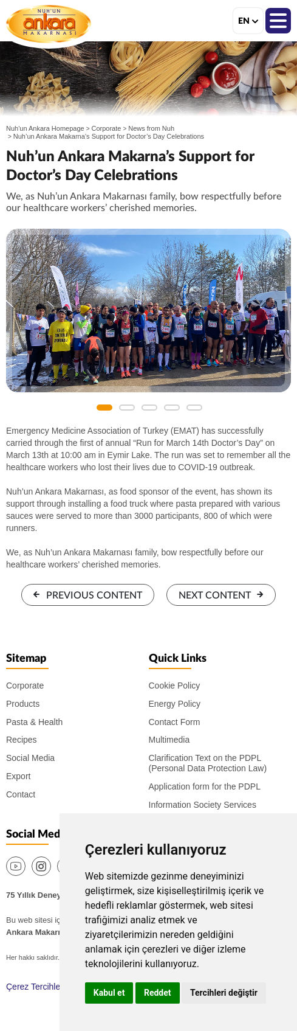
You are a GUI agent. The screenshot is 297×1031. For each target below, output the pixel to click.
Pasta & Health (34, 722)
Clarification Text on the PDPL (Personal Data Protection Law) (208, 763)
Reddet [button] (157, 993)
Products (22, 704)
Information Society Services (202, 805)
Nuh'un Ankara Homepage (45, 128)
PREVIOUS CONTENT (94, 595)
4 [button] (172, 407)
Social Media (30, 758)
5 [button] (194, 407)
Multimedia (169, 740)
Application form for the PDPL (205, 786)
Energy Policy (175, 704)
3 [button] (149, 407)
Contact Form (174, 722)
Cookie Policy (174, 685)
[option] (148, 311)
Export (18, 776)
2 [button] (127, 407)
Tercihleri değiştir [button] (224, 993)
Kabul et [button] (109, 993)
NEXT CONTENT (215, 595)
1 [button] (104, 407)
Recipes (21, 740)
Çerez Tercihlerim (39, 986)
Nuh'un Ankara (48, 23)
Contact (20, 794)
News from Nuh (151, 128)
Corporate (106, 128)
